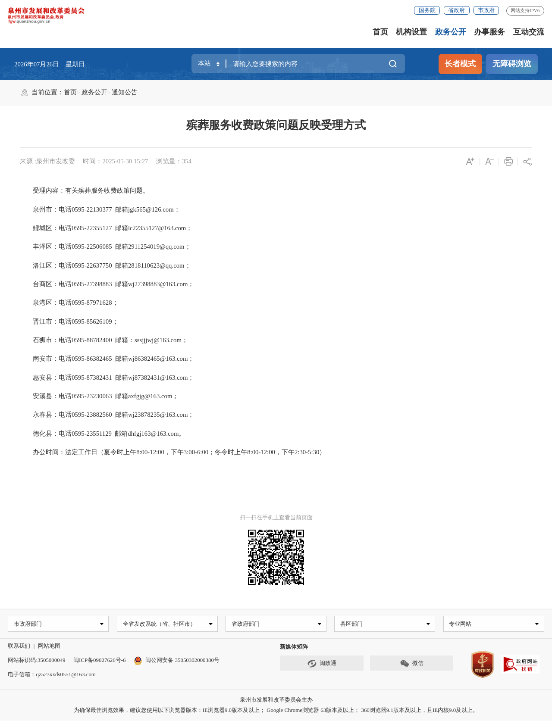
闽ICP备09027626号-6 (99, 661)
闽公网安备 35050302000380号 (177, 661)
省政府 (456, 10)
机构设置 (411, 32)
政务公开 (450, 32)
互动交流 (528, 32)
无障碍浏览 (511, 63)
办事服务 (489, 32)
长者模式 (460, 63)
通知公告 (125, 92)
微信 (411, 664)
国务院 (427, 10)
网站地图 (49, 646)
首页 (380, 32)
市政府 (486, 10)
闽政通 (321, 664)
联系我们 (19, 646)
